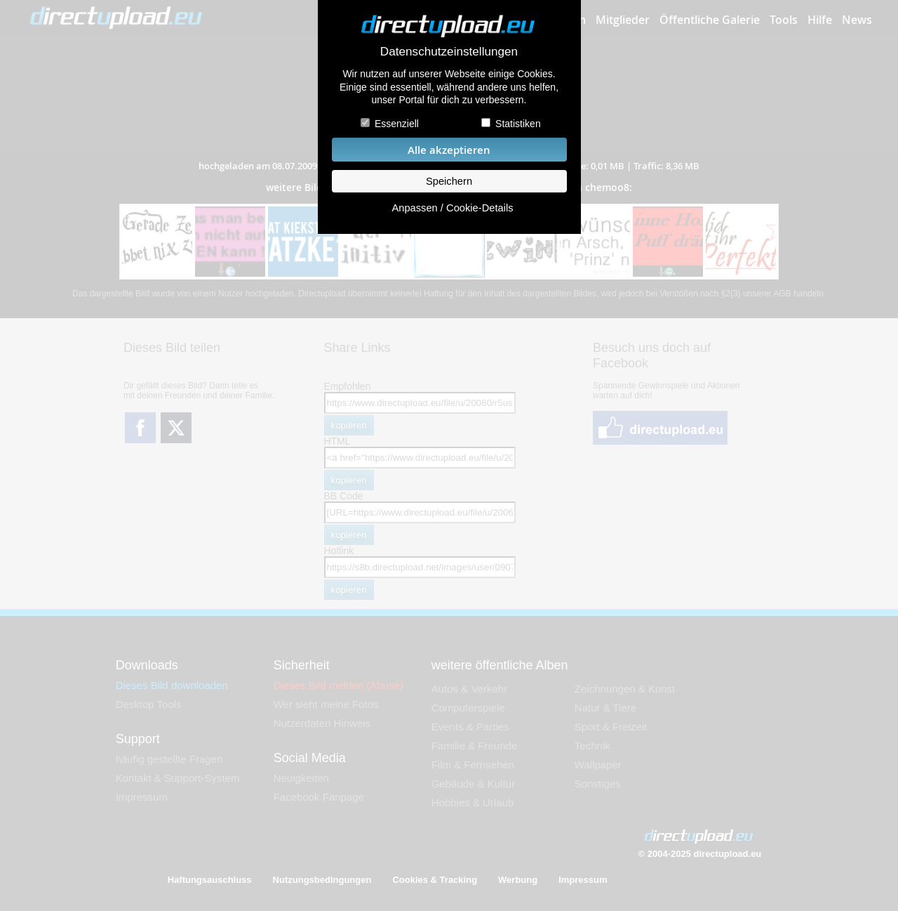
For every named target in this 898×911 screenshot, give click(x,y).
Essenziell (397, 123)
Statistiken (518, 123)
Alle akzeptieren (449, 150)
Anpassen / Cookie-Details (452, 208)
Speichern (449, 181)
